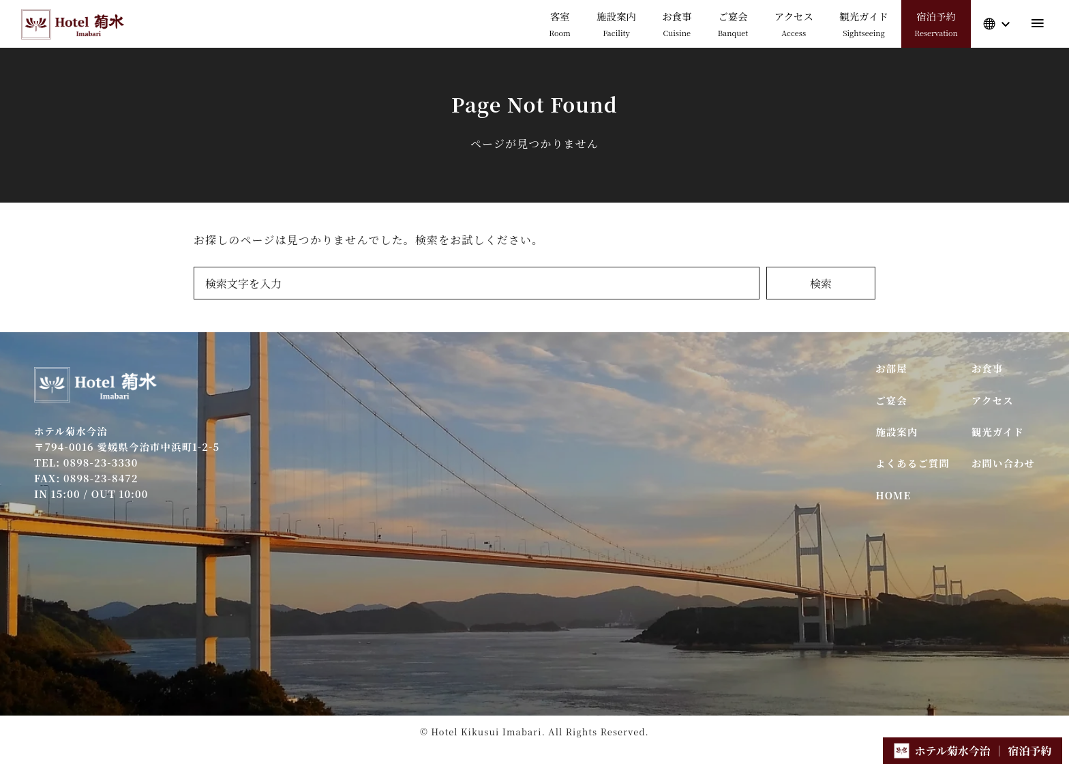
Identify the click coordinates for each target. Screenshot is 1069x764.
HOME (893, 495)
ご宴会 (891, 400)
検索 (821, 283)
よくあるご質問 (912, 463)
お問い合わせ (1003, 463)
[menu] (1038, 23)
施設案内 (896, 431)
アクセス (993, 400)
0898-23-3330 (100, 462)
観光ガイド (998, 431)
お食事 (988, 368)
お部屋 (891, 368)
